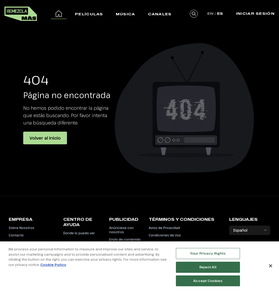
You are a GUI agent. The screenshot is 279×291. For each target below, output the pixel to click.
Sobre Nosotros (21, 228)
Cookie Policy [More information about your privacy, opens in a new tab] (53, 266)
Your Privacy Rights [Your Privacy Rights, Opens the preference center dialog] (207, 254)
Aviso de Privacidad (164, 228)
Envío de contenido (125, 239)
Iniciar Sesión (255, 13)
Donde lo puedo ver (79, 233)
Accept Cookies (207, 282)
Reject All (208, 268)
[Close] (270, 267)
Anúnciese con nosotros (121, 230)
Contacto (16, 235)
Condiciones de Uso (165, 235)
